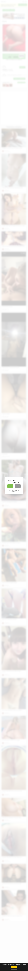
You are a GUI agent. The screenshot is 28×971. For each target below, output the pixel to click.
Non (18, 486)
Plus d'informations (14, 969)
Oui (10, 486)
